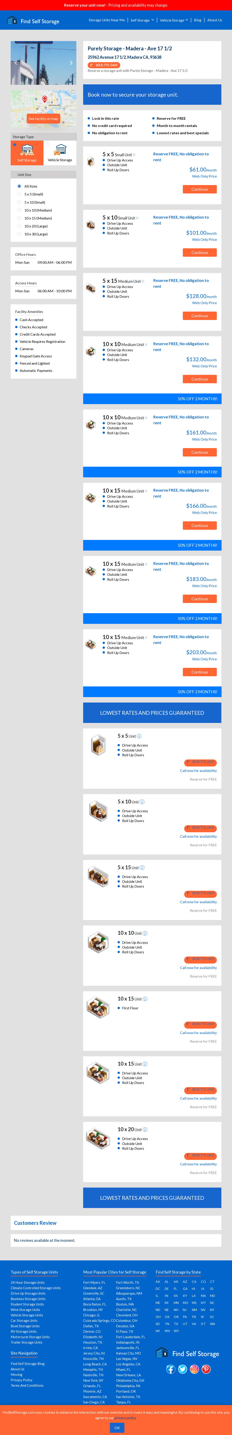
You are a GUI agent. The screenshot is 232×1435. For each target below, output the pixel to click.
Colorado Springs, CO (99, 1320)
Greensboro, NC (128, 1288)
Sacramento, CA (95, 1397)
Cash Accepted (31, 319)
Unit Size (24, 174)
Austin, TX (124, 1299)
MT (203, 1303)
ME (158, 1303)
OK (167, 1317)
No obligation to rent (110, 133)
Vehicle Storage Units (27, 1315)
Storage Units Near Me (107, 20)
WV (167, 1331)
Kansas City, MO (128, 1353)
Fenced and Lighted (35, 363)
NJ (184, 1310)
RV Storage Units (24, 1331)
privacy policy (125, 1417)
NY (212, 1310)
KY (185, 1296)
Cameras (27, 349)
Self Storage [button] (140, 20)
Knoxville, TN (93, 1359)
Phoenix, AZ (92, 1391)
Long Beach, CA (95, 1364)
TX (176, 1324)
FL (175, 1289)
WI (158, 1331)
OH (158, 1317)
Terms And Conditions (27, 1385)
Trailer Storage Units (26, 1342)
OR (176, 1317)
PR (194, 1317)
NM (194, 1310)
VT (203, 1324)
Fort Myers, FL (94, 1282)
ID (211, 1289)
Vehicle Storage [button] (172, 20)
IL (157, 1296)
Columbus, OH (126, 1320)
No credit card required (112, 125)
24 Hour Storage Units (28, 1282)
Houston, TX (92, 1342)
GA (185, 1289)
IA (202, 1289)
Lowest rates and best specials (183, 133)
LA (194, 1296)
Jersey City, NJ (94, 1353)
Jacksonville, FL (127, 1348)
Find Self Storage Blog (28, 1364)
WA (212, 1324)
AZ (185, 1282)
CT (212, 1282)
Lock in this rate (105, 118)
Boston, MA (125, 1304)
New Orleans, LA (128, 1375)
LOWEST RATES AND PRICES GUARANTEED (152, 713)
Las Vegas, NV (126, 1359)
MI (167, 1303)
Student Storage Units (27, 1304)
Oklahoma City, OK (130, 1380)
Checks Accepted (33, 327)
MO (185, 1303)
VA (194, 1324)
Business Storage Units (28, 1299)
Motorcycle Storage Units (30, 1337)
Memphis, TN (93, 1369)
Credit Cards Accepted (38, 334)
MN (176, 1303)
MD (212, 1296)
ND (158, 1310)
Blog (197, 20)
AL (167, 1282)
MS (194, 1303)
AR (176, 1282)
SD (158, 1324)
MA (203, 1296)
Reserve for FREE (171, 118)
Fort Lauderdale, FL (130, 1337)
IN (166, 1296)
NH (176, 1310)
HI (193, 1289)
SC (212, 1317)
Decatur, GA (125, 1326)
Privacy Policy (21, 1380)
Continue (199, 189)
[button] (15, 63)
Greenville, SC (93, 1293)
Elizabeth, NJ (92, 1337)
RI (202, 1317)
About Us (214, 20)
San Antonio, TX (128, 1397)
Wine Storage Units (25, 1310)
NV (203, 1310)
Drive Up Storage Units (28, 1293)
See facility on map (43, 118)
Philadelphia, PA (128, 1386)
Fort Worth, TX (127, 1282)
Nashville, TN (93, 1375)
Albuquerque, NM (129, 1293)
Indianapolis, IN (127, 1342)
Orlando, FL (92, 1386)
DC (158, 1289)
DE (167, 1289)
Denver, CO (92, 1331)
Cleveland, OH (127, 1315)
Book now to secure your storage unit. (133, 94)
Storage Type (23, 136)
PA (185, 1317)
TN (167, 1324)
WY (176, 1331)
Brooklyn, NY (93, 1310)
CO (203, 1282)
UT (185, 1324)
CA (194, 1282)
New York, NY (93, 1380)
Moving (16, 1374)
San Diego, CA (94, 1402)
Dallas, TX (91, 1326)
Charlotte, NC (126, 1310)
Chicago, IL (91, 1315)
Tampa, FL (123, 1402)
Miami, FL (123, 1369)
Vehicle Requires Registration (42, 341)
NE (167, 1310)
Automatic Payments (36, 370)
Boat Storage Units (25, 1326)
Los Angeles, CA (128, 1364)
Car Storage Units (24, 1320)
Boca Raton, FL (94, 1304)
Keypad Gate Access (36, 356)
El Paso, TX (124, 1331)
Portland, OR (126, 1391)
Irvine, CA (90, 1348)
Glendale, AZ (92, 1288)
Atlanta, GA (92, 1299)
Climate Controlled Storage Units (36, 1288)
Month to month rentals (177, 125)
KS (176, 1296)
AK (158, 1282)
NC (212, 1303)
